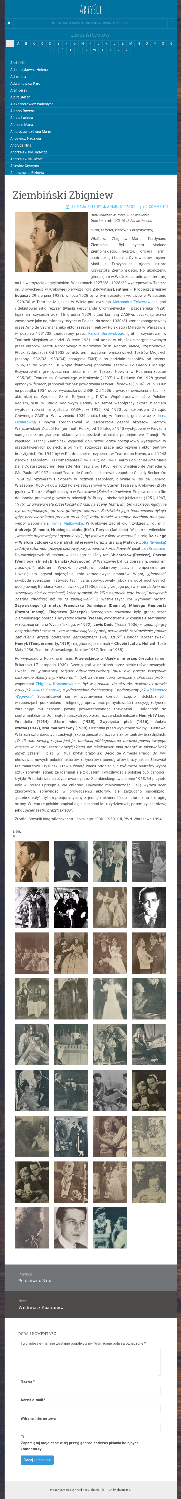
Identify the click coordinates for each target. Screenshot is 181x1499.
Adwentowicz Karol (25, 83)
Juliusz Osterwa (46, 690)
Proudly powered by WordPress (69, 1489)
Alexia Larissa (21, 118)
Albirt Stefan (20, 97)
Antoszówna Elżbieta (27, 173)
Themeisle (123, 1489)
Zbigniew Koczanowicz (55, 683)
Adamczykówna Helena (29, 70)
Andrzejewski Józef (26, 159)
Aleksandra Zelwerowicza (135, 302)
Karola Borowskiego (106, 333)
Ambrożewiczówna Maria (30, 131)
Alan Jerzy (18, 90)
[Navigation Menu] (172, 23)
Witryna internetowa (38, 1418)
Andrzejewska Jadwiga (28, 152)
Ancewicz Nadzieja (25, 138)
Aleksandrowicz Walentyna (31, 104)
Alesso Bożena (22, 111)
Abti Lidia (17, 63)
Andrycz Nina (20, 145)
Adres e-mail (33, 1400)
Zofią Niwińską (152, 542)
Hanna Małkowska (67, 523)
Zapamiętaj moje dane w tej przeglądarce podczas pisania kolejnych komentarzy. (80, 1446)
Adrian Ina (18, 76)
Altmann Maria (21, 125)
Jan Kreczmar (152, 548)
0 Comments (157, 206)
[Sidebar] (9, 23)
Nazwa (28, 1381)
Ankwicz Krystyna (24, 166)
